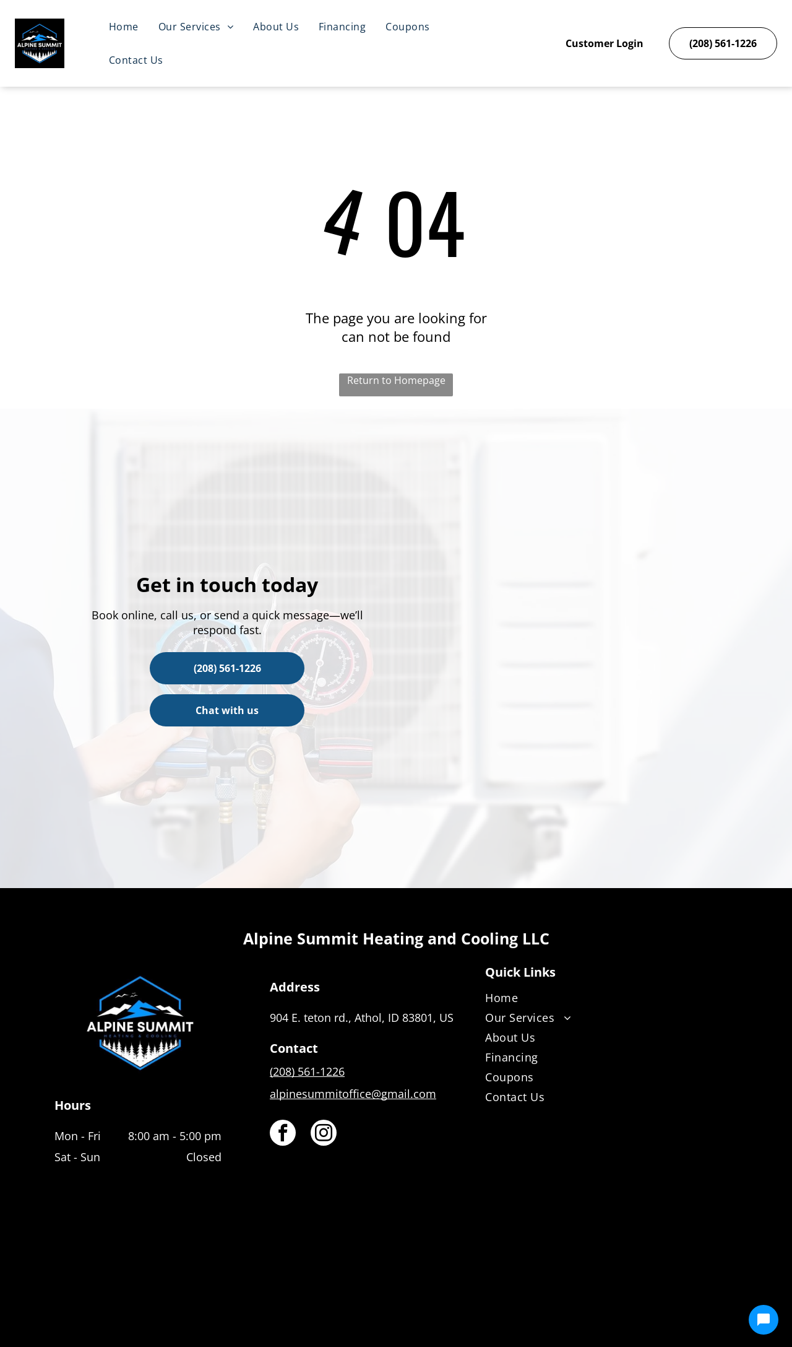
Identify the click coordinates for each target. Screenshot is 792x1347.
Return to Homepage (396, 380)
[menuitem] (123, 26)
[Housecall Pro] (423, 1301)
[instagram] (324, 1134)
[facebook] (283, 1134)
